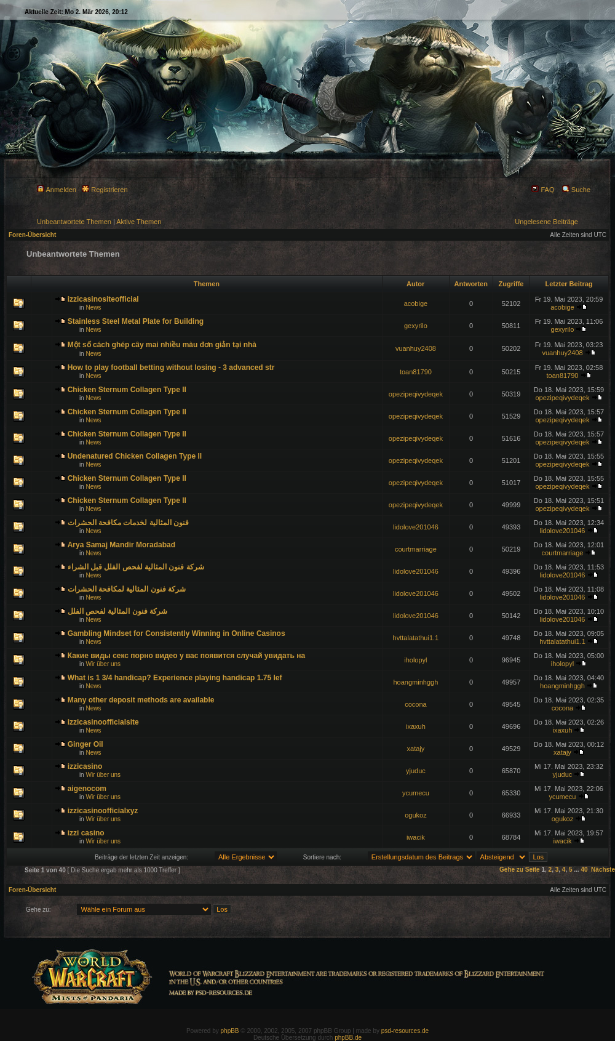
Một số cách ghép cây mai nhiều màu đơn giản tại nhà (162, 344)
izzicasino (85, 766)
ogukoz (415, 815)
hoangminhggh (416, 682)
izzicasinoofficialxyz (103, 810)
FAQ (542, 189)
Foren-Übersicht (32, 234)
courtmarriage (416, 549)
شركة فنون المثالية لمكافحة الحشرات (127, 589)
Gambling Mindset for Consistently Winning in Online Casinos (176, 633)
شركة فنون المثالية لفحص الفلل (117, 611)
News (93, 307)
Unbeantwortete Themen (74, 221)
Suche (576, 189)
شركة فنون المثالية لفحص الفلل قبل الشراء (136, 567)
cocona (415, 704)
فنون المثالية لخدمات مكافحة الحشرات (128, 522)
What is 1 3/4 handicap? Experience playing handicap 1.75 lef (175, 677)
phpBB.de (348, 1037)
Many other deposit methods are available (141, 700)
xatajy (416, 748)
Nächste (603, 869)
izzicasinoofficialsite (103, 722)
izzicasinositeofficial (103, 299)
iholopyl (415, 660)
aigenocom (87, 788)
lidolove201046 (415, 527)
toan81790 (416, 372)
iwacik (416, 837)
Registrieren (104, 189)
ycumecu (415, 793)
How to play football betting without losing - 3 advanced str (171, 367)
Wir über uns (103, 664)
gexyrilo (415, 325)
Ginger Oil (85, 744)
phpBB (230, 1030)
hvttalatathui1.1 (416, 637)
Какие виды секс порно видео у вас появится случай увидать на (186, 655)
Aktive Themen (138, 221)
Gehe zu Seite (519, 869)
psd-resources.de (405, 1030)
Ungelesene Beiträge (546, 221)
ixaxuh (416, 726)
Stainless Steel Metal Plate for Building (136, 321)
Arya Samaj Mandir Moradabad (121, 545)
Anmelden (56, 189)
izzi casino (86, 833)
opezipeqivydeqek (416, 394)
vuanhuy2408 (415, 348)
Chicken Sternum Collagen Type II (127, 389)
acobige (416, 303)
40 (584, 869)
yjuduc (416, 770)
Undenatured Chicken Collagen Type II (135, 456)
